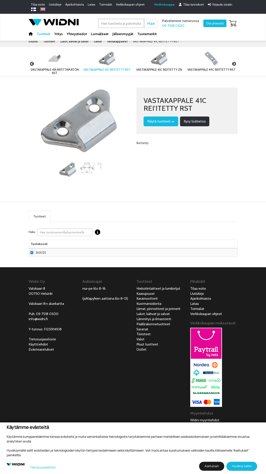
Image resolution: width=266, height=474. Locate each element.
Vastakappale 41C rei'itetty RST (62, 259)
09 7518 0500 (173, 26)
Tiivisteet (143, 343)
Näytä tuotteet (160, 121)
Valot (140, 348)
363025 (41, 259)
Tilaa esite (38, 4)
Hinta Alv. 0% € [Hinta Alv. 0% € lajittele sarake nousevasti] (156, 246)
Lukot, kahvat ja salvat (74, 41)
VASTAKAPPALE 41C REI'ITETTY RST (156, 41)
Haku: (66, 232)
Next (234, 63)
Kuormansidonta (148, 312)
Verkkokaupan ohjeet (130, 4)
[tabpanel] (67, 169)
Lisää (225, 259)
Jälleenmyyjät (122, 34)
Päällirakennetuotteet (153, 333)
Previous (32, 63)
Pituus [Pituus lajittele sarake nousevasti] (127, 248)
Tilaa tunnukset (191, 4)
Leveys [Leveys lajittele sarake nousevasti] (141, 248)
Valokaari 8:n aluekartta (46, 312)
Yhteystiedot (77, 34)
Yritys (58, 34)
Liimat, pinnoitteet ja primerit (158, 317)
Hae (151, 23)
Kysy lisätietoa (195, 121)
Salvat (98, 41)
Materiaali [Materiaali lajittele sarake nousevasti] (89, 248)
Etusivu (33, 41)
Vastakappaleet (117, 41)
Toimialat (105, 4)
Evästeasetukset (41, 358)
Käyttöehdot (38, 353)
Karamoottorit (147, 307)
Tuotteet (43, 34)
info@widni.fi (38, 328)
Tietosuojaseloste (42, 348)
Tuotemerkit (147, 34)
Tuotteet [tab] (39, 216)
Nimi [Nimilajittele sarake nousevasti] (54, 248)
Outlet (141, 358)
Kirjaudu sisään (220, 4)
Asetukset (212, 466)
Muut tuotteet (147, 353)
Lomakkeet (99, 34)
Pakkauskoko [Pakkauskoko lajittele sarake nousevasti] (110, 248)
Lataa (91, 4)
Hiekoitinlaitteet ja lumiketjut (158, 297)
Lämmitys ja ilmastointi (153, 328)
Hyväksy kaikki (242, 466)
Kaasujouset (145, 302)
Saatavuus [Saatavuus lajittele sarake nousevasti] (177, 248)
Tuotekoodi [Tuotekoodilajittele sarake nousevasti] (39, 248)
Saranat (142, 338)
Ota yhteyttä (215, 23)
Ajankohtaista (74, 4)
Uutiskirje (55, 4)
